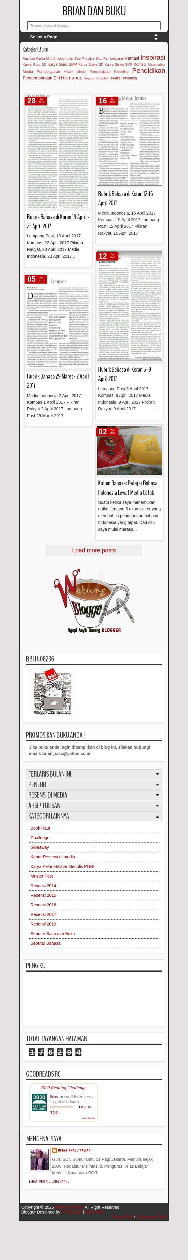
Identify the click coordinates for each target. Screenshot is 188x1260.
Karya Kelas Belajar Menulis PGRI (62, 866)
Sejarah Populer (96, 78)
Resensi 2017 (43, 914)
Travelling (129, 78)
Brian (54, 1096)
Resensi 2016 (43, 904)
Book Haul (40, 828)
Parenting (121, 71)
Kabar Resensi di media (53, 856)
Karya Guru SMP (62, 64)
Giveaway (40, 847)
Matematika (156, 64)
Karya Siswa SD (91, 64)
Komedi (140, 64)
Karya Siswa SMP (118, 64)
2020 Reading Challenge (63, 1087)
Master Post (42, 876)
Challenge (40, 837)
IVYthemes (71, 1212)
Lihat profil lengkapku (49, 1182)
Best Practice (85, 58)
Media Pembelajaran (41, 72)
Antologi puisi (63, 58)
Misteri (69, 71)
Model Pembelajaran (94, 71)
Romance (72, 78)
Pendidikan (148, 70)
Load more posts (94, 550)
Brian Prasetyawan (74, 1150)
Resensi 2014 (43, 885)
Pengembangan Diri (41, 78)
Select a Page (43, 36)
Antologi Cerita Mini (37, 58)
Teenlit (114, 78)
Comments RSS (152, 1216)
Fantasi (132, 58)
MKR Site (94, 1212)
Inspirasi (152, 57)
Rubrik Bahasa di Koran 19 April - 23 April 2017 (58, 221)
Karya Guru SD (34, 64)
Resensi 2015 (43, 895)
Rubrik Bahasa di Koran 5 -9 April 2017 (124, 374)
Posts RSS (123, 1216)
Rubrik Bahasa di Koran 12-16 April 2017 (125, 198)
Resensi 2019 (43, 924)
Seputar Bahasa (45, 943)
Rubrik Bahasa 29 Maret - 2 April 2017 (58, 381)
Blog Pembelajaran (109, 58)
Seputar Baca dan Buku (53, 933)
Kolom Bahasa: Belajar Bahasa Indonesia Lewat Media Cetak (127, 488)
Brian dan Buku (94, 11)
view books (88, 1118)
